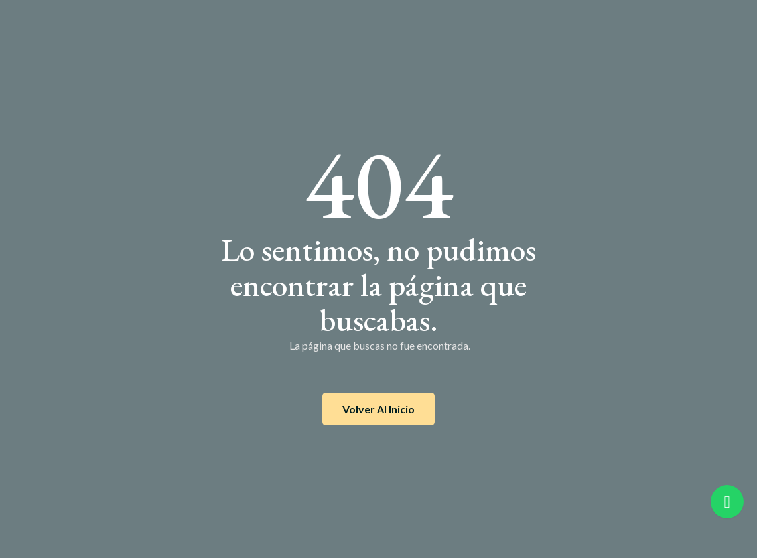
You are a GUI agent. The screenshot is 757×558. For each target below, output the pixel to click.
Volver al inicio (378, 409)
